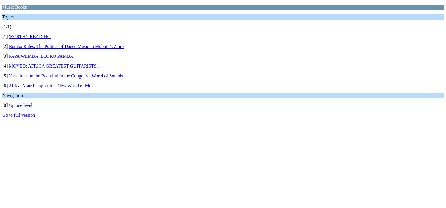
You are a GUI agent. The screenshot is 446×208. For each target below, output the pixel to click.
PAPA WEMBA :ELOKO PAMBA (41, 56)
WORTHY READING (30, 36)
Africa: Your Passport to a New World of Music (53, 85)
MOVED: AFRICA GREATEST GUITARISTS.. (54, 66)
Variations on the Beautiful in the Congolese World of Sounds (66, 75)
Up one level (21, 105)
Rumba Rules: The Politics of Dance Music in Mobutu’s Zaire (66, 46)
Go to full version (18, 115)
